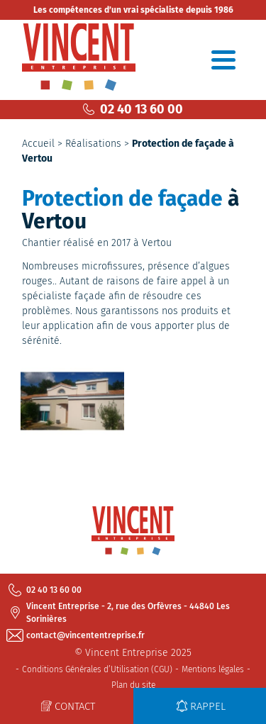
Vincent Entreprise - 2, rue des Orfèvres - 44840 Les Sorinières (120, 612)
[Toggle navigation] (223, 59)
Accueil (38, 144)
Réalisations (93, 144)
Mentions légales (213, 669)
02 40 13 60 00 (133, 109)
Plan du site (133, 685)
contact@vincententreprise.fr (77, 635)
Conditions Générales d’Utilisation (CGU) (97, 669)
